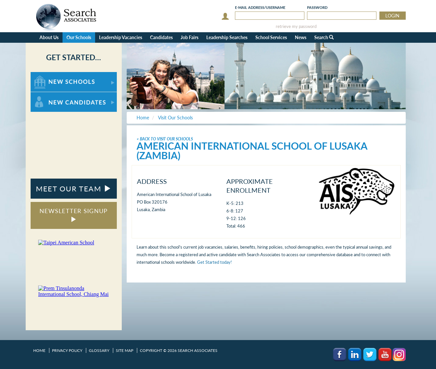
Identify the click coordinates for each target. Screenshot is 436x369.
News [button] (300, 37)
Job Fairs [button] (189, 37)
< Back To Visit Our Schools (165, 138)
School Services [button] (271, 37)
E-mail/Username (260, 7)
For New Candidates (51, 95)
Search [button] (324, 37)
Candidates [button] (161, 37)
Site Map (124, 350)
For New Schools (48, 75)
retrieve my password (296, 26)
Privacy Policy (67, 350)
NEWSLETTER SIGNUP (73, 214)
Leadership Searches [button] (226, 37)
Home (39, 350)
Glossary (99, 350)
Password (317, 7)
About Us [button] (49, 37)
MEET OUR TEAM (73, 188)
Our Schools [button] (78, 37)
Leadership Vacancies (120, 37)
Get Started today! (214, 262)
